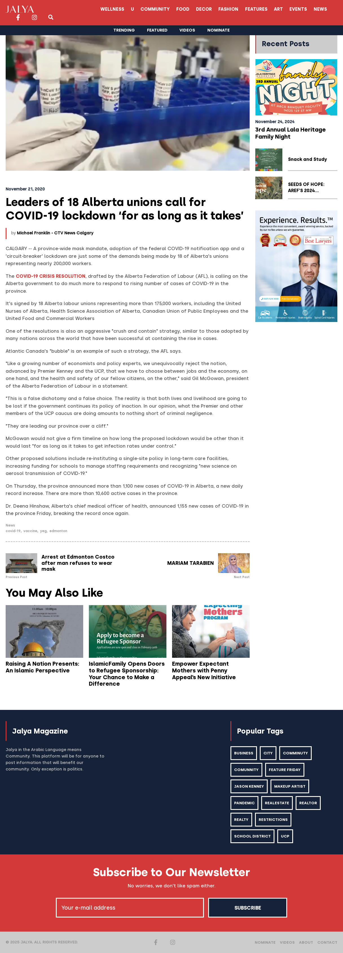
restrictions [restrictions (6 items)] (273, 819)
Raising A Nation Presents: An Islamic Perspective (42, 667)
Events (242, 9)
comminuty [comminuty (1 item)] (295, 753)
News (264, 9)
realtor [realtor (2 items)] (308, 803)
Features (200, 9)
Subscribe (247, 908)
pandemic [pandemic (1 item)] (244, 803)
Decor (147, 9)
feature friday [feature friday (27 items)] (285, 769)
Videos (287, 942)
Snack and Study (307, 159)
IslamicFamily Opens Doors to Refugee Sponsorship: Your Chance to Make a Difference (127, 673)
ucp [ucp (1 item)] (285, 836)
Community (98, 9)
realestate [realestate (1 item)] (277, 803)
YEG (43, 531)
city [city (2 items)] (268, 753)
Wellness (55, 9)
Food (126, 9)
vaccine (30, 531)
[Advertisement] (296, 412)
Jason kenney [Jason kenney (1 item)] (249, 786)
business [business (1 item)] (243, 753)
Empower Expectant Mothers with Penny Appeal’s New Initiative (204, 670)
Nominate (265, 942)
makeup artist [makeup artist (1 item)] (289, 786)
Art (222, 9)
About (306, 942)
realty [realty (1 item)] (241, 819)
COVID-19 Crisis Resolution (50, 276)
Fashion (172, 9)
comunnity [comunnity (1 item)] (246, 769)
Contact (327, 942)
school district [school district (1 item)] (252, 836)
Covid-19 (13, 531)
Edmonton (58, 531)
